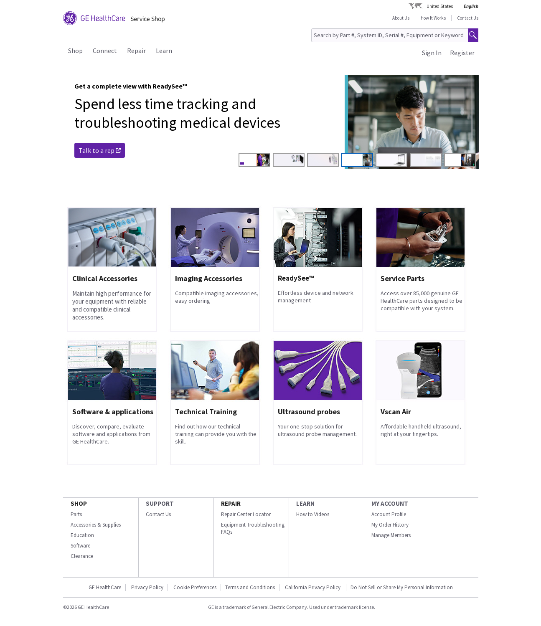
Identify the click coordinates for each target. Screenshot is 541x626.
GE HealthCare (105, 587)
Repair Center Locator (246, 514)
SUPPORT (160, 503)
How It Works (433, 18)
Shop (75, 50)
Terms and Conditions (250, 587)
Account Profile (388, 514)
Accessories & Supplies (96, 524)
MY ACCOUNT (389, 503)
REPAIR (231, 503)
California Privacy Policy (313, 587)
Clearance (82, 556)
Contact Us (467, 18)
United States (440, 6)
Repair (136, 50)
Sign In (432, 52)
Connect (105, 50)
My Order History (390, 524)
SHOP (79, 503)
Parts (76, 514)
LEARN (305, 503)
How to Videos (312, 514)
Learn (164, 50)
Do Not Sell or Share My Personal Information (402, 587)
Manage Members (391, 535)
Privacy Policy (147, 587)
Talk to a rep (100, 150)
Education (82, 535)
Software (80, 545)
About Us (400, 18)
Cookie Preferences (194, 587)
